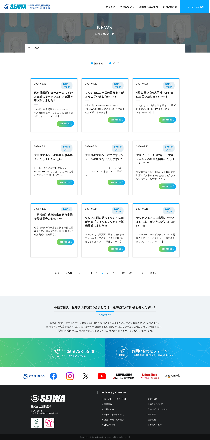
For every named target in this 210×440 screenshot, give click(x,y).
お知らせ (98, 63)
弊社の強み (109, 409)
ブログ (115, 63)
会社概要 (152, 414)
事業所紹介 (153, 399)
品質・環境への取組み (114, 419)
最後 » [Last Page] (153, 273)
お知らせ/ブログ (155, 404)
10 (123, 273)
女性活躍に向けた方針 (158, 409)
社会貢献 (152, 419)
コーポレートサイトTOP (115, 399)
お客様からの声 (155, 425)
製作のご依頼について (114, 414)
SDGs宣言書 (110, 425)
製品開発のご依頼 (148, 6)
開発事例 (110, 6)
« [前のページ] (79, 272)
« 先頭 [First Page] (69, 273)
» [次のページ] (143, 272)
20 (130, 273)
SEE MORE (65, 124)
